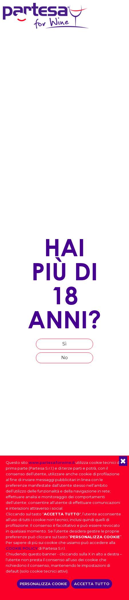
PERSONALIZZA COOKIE (43, 583)
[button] (123, 461)
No (64, 357)
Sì (64, 344)
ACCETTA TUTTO (91, 583)
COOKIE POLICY (21, 548)
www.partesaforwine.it (52, 462)
